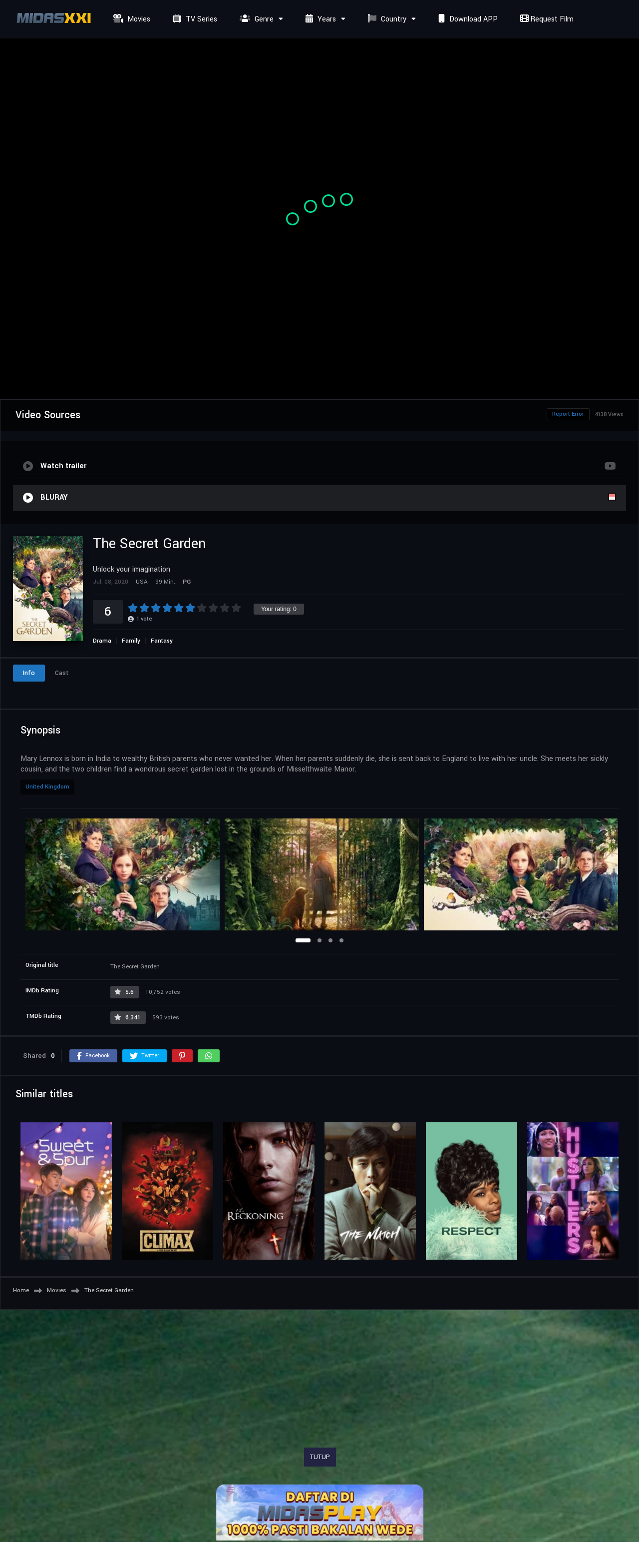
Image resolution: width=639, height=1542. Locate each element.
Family (131, 641)
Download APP (467, 19)
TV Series (193, 19)
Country (385, 19)
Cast (62, 673)
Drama (102, 641)
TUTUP (320, 1457)
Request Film (546, 19)
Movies (130, 19)
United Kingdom (47, 786)
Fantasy (162, 641)
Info (29, 673)
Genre (255, 19)
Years (319, 19)
